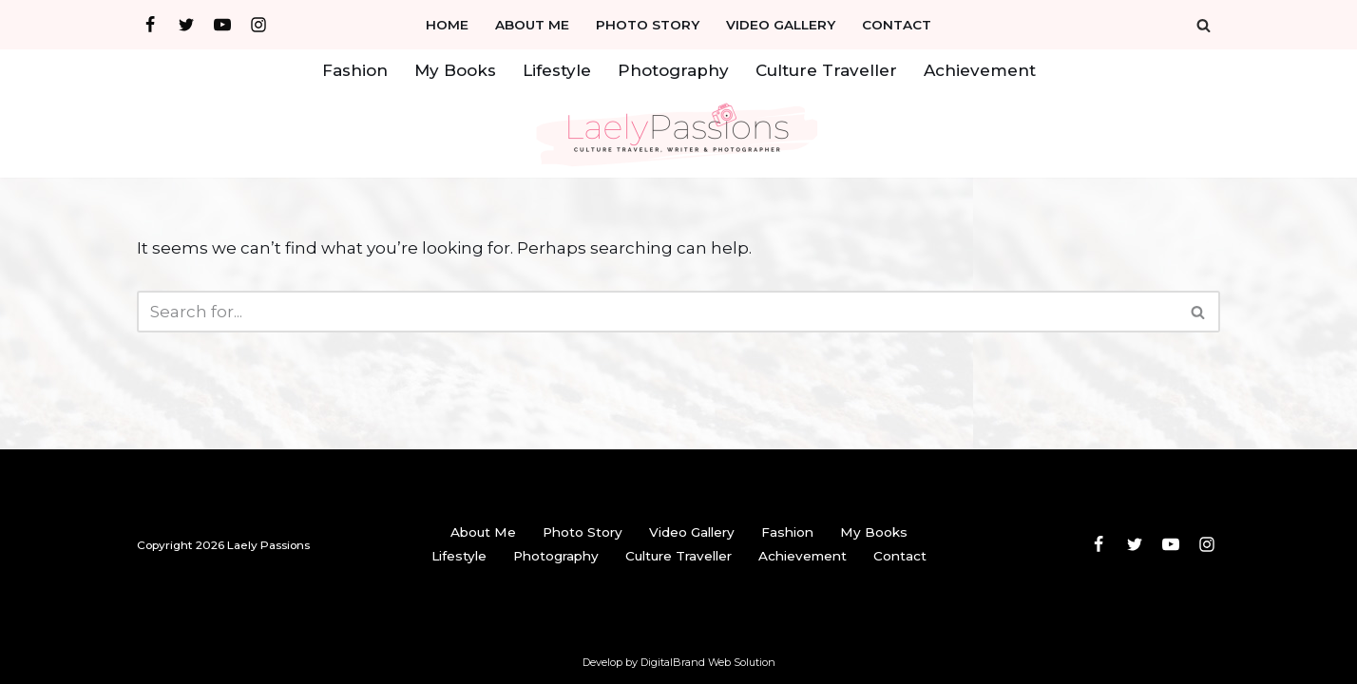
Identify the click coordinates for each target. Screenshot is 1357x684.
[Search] (1203, 25)
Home (447, 24)
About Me (532, 24)
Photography (673, 70)
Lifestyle (557, 70)
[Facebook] (150, 24)
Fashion (355, 70)
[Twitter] (186, 24)
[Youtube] (222, 24)
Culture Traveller (826, 70)
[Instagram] (258, 24)
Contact (896, 24)
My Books (455, 70)
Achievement (980, 70)
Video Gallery (780, 24)
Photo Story (647, 24)
